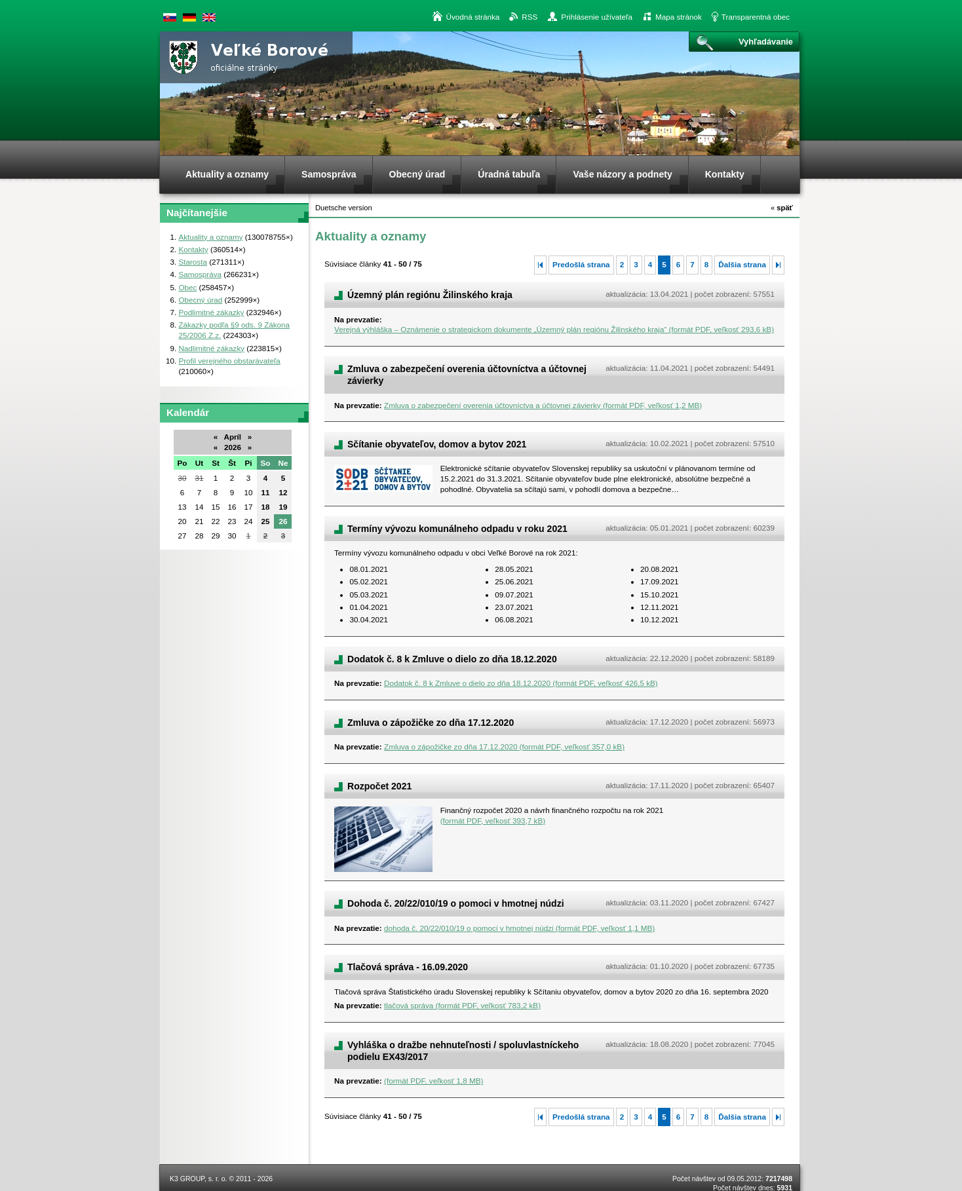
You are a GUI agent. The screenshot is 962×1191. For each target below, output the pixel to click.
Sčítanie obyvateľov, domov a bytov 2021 (436, 444)
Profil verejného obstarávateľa (229, 360)
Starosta (192, 261)
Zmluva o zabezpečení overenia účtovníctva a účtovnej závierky (467, 375)
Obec (187, 287)
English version (209, 17)
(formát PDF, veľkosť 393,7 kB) (492, 820)
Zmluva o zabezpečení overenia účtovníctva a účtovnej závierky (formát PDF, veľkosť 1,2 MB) (543, 405)
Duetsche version (189, 17)
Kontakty (193, 249)
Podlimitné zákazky (211, 312)
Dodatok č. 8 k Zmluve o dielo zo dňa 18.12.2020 (452, 659)
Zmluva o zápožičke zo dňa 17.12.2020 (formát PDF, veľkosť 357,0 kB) (504, 746)
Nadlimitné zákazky (211, 348)
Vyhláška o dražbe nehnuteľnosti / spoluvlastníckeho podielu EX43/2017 (463, 1051)
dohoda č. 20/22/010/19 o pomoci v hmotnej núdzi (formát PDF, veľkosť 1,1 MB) (519, 928)
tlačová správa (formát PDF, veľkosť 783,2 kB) (462, 1005)
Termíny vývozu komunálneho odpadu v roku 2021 (457, 528)
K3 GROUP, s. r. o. (198, 1178)
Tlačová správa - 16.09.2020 (407, 967)
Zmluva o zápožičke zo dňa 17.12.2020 (430, 722)
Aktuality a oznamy (210, 237)
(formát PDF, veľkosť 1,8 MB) (433, 1080)
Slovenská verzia (169, 17)
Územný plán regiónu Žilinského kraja (429, 295)
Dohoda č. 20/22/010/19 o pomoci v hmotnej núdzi (455, 903)
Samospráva (199, 274)
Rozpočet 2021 (379, 786)
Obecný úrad (200, 299)
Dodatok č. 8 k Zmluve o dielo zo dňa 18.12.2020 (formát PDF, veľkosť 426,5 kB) (521, 683)
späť (782, 208)
